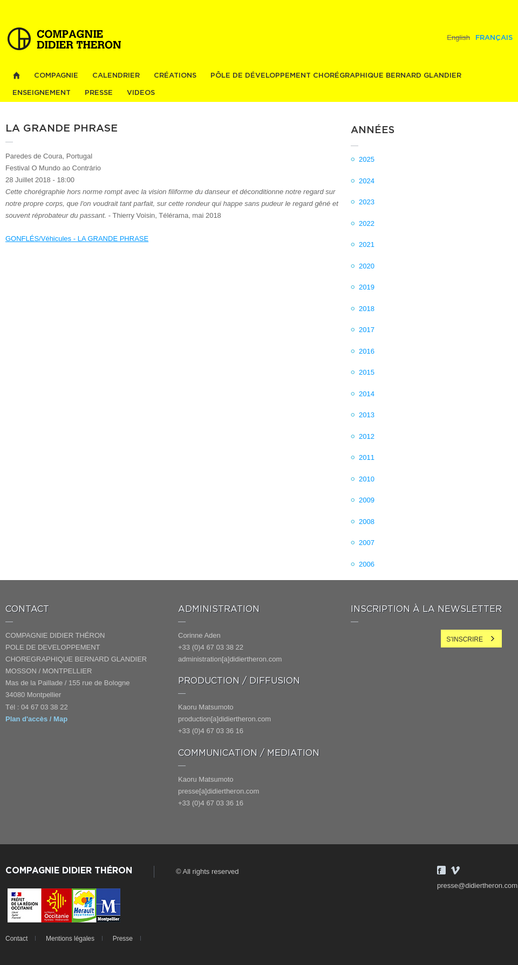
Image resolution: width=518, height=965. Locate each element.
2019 (366, 287)
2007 (366, 543)
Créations (175, 75)
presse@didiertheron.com (477, 885)
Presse (99, 92)
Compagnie (56, 75)
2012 (366, 436)
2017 (366, 330)
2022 (366, 223)
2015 (366, 372)
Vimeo (455, 870)
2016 (366, 351)
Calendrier (116, 75)
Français (494, 38)
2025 (366, 159)
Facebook (441, 870)
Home (16, 75)
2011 (366, 457)
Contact (16, 938)
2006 (366, 564)
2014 (366, 394)
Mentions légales (70, 938)
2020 (366, 266)
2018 (366, 309)
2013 (366, 415)
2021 (366, 244)
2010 (366, 479)
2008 (366, 522)
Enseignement (41, 92)
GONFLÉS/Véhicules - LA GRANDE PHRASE (76, 239)
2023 (366, 202)
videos (141, 92)
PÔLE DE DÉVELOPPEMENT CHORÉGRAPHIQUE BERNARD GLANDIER (335, 75)
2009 (366, 500)
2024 (366, 181)
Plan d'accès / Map (36, 719)
